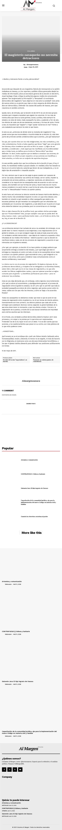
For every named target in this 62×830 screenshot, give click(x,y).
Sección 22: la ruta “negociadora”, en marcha (15, 360)
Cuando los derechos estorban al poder (34, 516)
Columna (31, 51)
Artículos (5, 805)
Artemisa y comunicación (29, 460)
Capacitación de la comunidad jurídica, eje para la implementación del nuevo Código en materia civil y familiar (38, 502)
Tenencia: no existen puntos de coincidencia (43, 360)
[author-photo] (3, 584)
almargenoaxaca (32, 64)
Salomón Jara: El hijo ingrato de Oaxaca (34, 488)
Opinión (4, 811)
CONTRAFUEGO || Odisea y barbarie (33, 474)
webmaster (8, 584)
